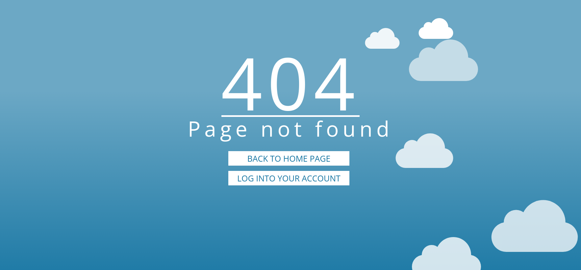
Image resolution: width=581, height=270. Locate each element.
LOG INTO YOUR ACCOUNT (289, 178)
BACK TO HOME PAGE (289, 158)
